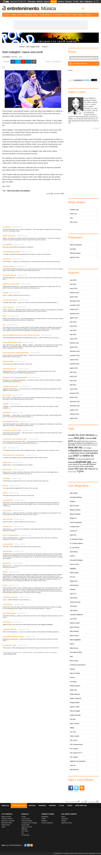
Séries (3, 827)
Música (48, 8)
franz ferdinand (87, 443)
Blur (72, 438)
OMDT (76, 455)
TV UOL (76, 1)
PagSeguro (88, 1)
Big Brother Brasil (7, 823)
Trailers (43, 818)
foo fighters (78, 443)
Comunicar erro (58, 193)
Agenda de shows (66, 823)
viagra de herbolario (47, 624)
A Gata (23, 816)
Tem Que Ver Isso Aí (84, 468)
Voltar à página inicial (32, 47)
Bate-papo (32, 1)
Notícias (40, 1)
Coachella (88, 438)
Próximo (45, 47)
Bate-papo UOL (81, 805)
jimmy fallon (86, 445)
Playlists (63, 820)
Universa (60, 1)
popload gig (83, 461)
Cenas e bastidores (47, 823)
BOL (81, 1)
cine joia (79, 438)
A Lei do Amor (25, 818)
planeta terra (90, 459)
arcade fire (73, 435)
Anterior (22, 47)
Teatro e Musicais (45, 14)
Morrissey (75, 453)
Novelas (68, 14)
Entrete (53, 1)
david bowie (85, 441)
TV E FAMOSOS (7, 814)
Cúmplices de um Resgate (29, 823)
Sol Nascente (25, 835)
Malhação (24, 829)
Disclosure (71, 443)
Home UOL (5, 805)
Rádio (75, 14)
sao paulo (76, 466)
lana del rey (75, 447)
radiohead (92, 464)
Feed (82, 789)
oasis (70, 456)
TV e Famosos (58, 14)
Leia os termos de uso (9, 654)
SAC (25, 1)
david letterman (92, 441)
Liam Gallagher (87, 448)
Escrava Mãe (25, 825)
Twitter (76, 789)
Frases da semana (7, 818)
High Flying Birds (13, 190)
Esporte (47, 1)
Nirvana (82, 453)
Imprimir (49, 193)
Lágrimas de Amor (26, 827)
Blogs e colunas (6, 816)
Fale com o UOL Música (72, 801)
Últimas (7, 14)
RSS (31, 845)
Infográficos (44, 816)
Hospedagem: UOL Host (95, 853)
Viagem (80, 14)
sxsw (87, 466)
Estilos (63, 816)
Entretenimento (23, 8)
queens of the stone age (81, 464)
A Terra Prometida (26, 820)
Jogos (19, 14)
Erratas (83, 801)
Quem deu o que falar (8, 820)
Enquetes (44, 820)
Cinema (13, 14)
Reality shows (6, 825)
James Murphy (79, 445)
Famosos (68, 1)
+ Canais (87, 14)
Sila (22, 833)
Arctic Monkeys (86, 435)
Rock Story (24, 831)
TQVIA (80, 471)
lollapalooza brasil (90, 451)
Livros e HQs (27, 14)
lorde (69, 453)
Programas (64, 818)
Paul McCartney (81, 459)
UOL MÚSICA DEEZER (69, 814)
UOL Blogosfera (78, 485)
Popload (71, 462)
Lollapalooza (75, 450)
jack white (71, 445)
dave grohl (77, 441)
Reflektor (70, 466)
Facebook (70, 70)
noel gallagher (25, 190)
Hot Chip (95, 443)
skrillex (82, 466)
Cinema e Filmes (47, 814)
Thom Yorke (73, 471)
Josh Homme (94, 445)
